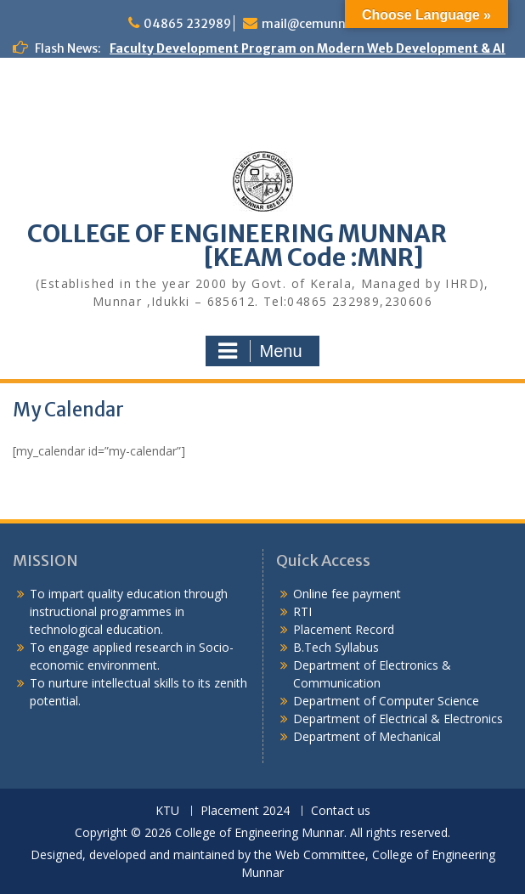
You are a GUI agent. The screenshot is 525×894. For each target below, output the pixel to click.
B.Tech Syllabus (336, 647)
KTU (167, 811)
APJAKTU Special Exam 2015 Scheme (123, 191)
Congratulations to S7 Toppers (107, 84)
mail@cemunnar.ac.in (325, 23)
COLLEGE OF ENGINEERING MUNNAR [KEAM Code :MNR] (262, 245)
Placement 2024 (245, 811)
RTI (302, 611)
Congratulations (64, 102)
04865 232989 (187, 23)
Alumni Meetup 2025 (75, 119)
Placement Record (343, 629)
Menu (260, 351)
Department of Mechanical (367, 736)
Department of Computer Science (386, 701)
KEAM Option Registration (93, 173)
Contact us (340, 811)
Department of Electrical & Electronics (398, 718)
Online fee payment (347, 594)
